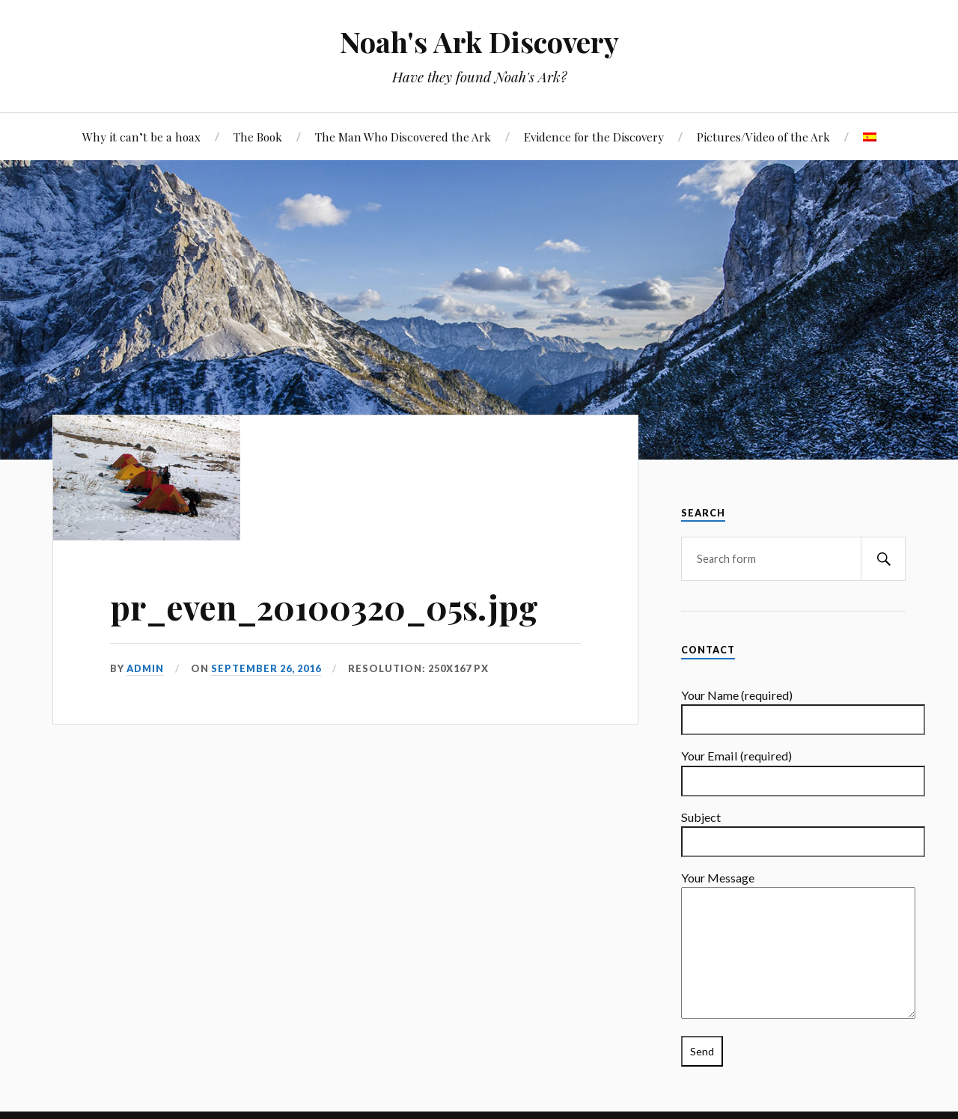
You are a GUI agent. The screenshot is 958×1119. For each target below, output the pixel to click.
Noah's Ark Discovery (479, 41)
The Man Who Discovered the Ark (403, 136)
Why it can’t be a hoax (141, 136)
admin (145, 668)
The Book (258, 136)
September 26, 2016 (266, 668)
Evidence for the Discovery (594, 136)
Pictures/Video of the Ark (763, 136)
